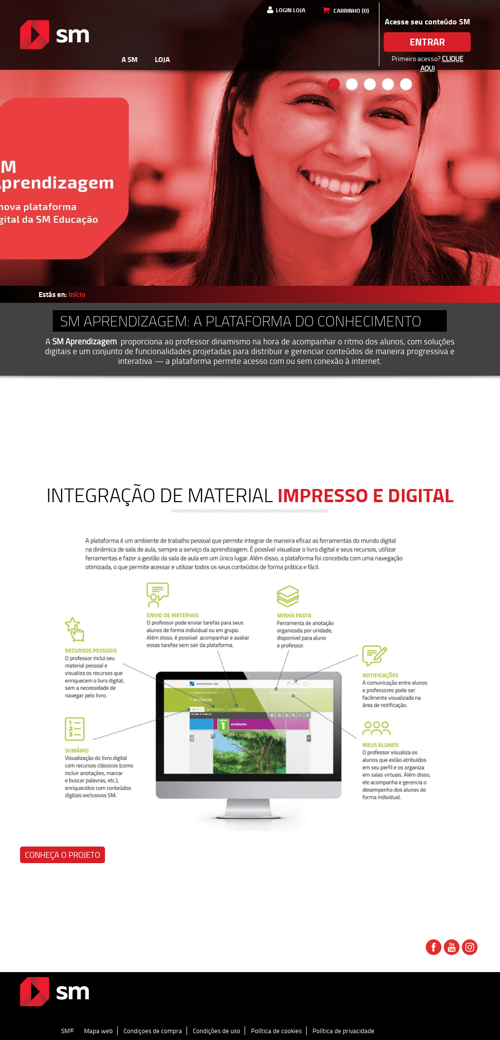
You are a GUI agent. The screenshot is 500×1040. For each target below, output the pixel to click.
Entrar (427, 42)
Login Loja (290, 10)
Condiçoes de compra (153, 1030)
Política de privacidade (343, 1030)
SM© (67, 1030)
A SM (130, 59)
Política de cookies (276, 1030)
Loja (162, 59)
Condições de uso (216, 1030)
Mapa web (98, 1030)
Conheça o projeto (62, 854)
